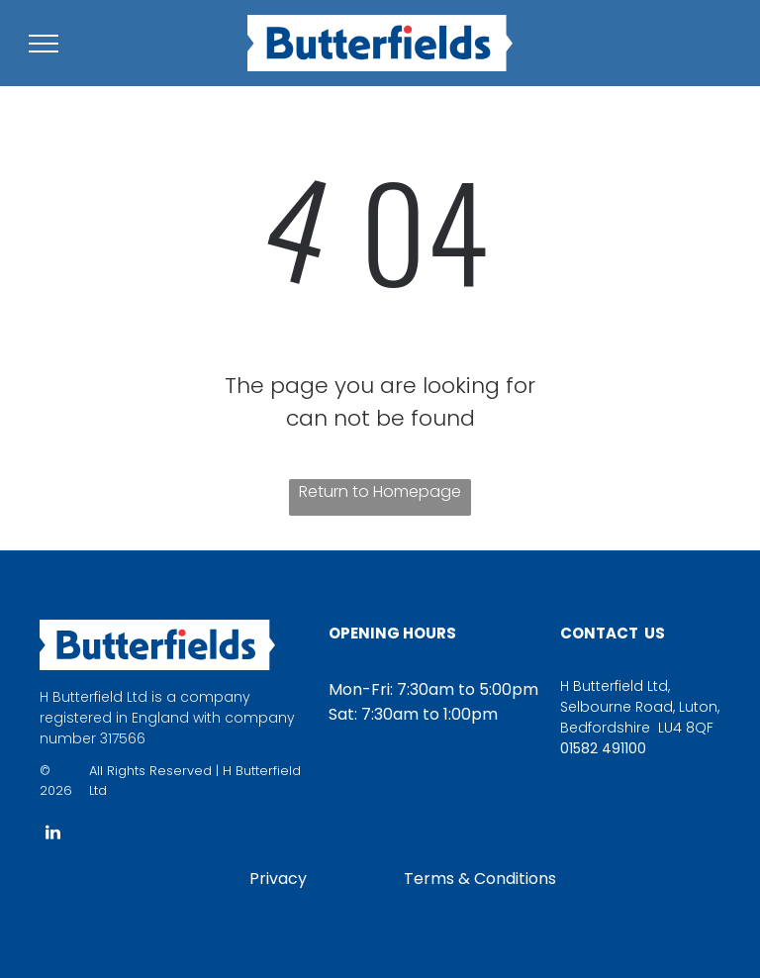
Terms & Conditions (480, 878)
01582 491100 (603, 748)
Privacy (278, 878)
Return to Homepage (380, 491)
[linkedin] (52, 835)
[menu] (43, 43)
